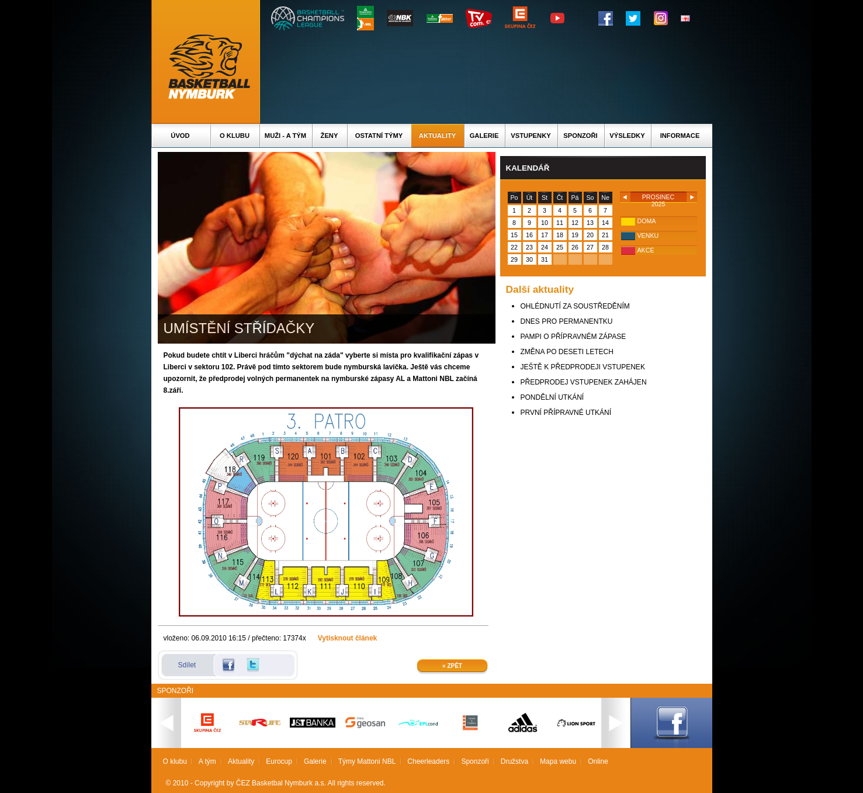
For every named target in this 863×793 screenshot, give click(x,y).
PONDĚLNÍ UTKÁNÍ (552, 397)
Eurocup (279, 761)
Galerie (484, 135)
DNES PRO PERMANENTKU (567, 321)
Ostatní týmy (379, 135)
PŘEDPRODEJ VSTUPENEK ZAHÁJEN (584, 382)
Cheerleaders (428, 761)
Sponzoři (580, 135)
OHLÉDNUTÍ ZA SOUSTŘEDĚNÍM (575, 306)
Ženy (329, 135)
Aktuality (437, 135)
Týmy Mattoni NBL (367, 761)
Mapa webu (558, 761)
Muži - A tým (285, 135)
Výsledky (626, 135)
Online (598, 761)
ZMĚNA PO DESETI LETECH (567, 352)
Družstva (514, 761)
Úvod (180, 135)
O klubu (234, 135)
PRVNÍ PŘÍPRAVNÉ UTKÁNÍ (566, 412)
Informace (680, 135)
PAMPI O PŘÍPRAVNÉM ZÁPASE (573, 337)
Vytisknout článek (347, 638)
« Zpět (452, 666)
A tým (207, 761)
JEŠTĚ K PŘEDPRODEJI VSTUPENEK (583, 367)
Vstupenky (530, 135)
